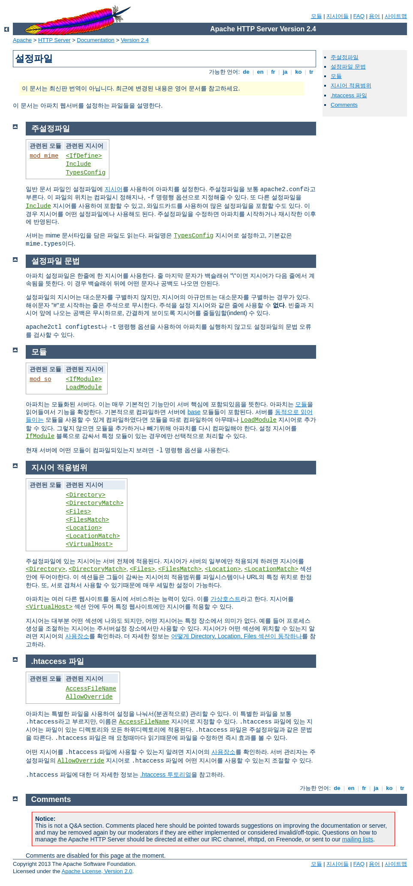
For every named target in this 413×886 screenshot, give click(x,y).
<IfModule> (84, 379)
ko (298, 72)
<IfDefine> (84, 156)
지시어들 (337, 16)
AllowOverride (89, 697)
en (260, 72)
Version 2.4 (135, 40)
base (193, 411)
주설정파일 (345, 57)
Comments (344, 105)
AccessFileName (91, 688)
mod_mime (44, 156)
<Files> (78, 511)
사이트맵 (396, 16)
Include (78, 164)
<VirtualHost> (89, 544)
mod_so (40, 379)
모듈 (316, 16)
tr (311, 72)
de (246, 72)
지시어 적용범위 (351, 85)
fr (273, 72)
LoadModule (84, 387)
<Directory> (85, 495)
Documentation (95, 40)
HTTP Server (54, 40)
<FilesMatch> (87, 520)
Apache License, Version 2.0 (96, 871)
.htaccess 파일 (349, 95)
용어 (374, 16)
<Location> (84, 528)
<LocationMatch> (93, 536)
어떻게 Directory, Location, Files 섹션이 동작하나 (236, 636)
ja (285, 72)
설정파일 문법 (348, 66)
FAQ (359, 16)
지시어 (114, 189)
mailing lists (357, 839)
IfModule (40, 436)
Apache (22, 40)
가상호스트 (226, 598)
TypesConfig (85, 172)
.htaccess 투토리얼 (165, 774)
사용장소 (77, 636)
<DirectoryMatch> (94, 503)
